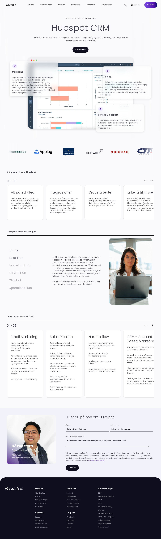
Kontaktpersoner (41, 527)
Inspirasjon (91, 5)
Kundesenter (107, 5)
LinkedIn (70, 524)
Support (70, 493)
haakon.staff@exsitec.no (22, 458)
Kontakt (150, 5)
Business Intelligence (106, 496)
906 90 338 (16, 455)
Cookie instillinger (73, 500)
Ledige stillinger (41, 500)
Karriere (38, 496)
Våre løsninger (46, 5)
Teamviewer (71, 496)
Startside (69, 18)
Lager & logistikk (104, 524)
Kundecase (75, 5)
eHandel (101, 510)
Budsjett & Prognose (106, 517)
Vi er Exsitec (40, 493)
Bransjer (61, 5)
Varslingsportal (72, 507)
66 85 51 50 (39, 520)
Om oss (31, 5)
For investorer (40, 503)
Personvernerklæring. (96, 461)
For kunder (39, 507)
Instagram (70, 520)
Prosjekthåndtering (105, 513)
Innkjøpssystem (104, 520)
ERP (100, 493)
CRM (78, 18)
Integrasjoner (103, 527)
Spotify (69, 527)
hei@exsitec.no (41, 524)
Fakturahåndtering (105, 507)
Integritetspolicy (73, 503)
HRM (100, 503)
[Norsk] (135, 5)
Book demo (80, 49)
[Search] (125, 4)
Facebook (70, 517)
